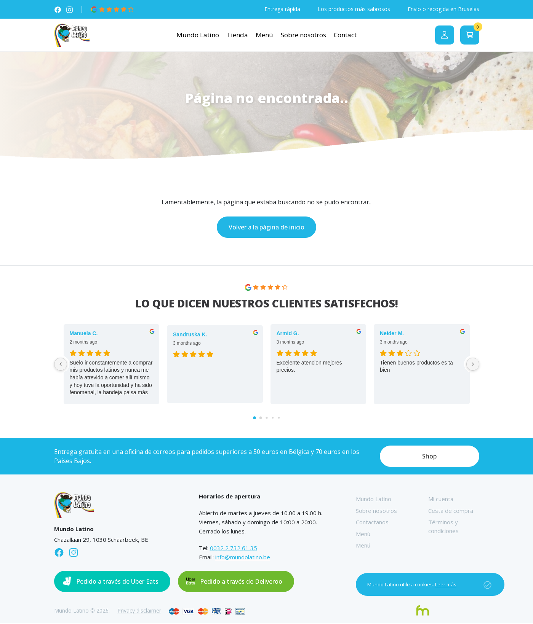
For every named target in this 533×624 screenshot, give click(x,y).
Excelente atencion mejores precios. (309, 367)
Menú (264, 35)
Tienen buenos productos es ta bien (416, 367)
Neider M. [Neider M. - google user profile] (392, 334)
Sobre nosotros (303, 35)
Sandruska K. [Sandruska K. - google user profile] (190, 335)
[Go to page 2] (266, 419)
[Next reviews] (472, 364)
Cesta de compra (450, 511)
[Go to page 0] (254, 418)
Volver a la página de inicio (266, 228)
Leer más (445, 584)
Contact (345, 35)
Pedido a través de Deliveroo (241, 582)
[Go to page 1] (260, 418)
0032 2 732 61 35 (233, 549)
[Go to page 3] (272, 418)
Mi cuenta (440, 500)
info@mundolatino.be (242, 558)
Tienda (237, 35)
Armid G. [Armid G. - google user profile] (288, 334)
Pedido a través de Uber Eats (117, 582)
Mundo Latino (197, 35)
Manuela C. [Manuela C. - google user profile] (84, 334)
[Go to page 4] (278, 418)
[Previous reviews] (60, 364)
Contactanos (372, 523)
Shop (429, 457)
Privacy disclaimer (139, 611)
